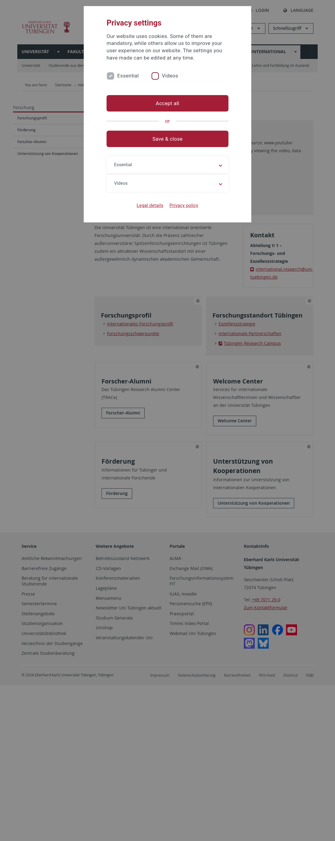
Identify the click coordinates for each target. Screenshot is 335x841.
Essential (128, 76)
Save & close (168, 139)
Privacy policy (183, 205)
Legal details (150, 205)
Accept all (167, 103)
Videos (170, 76)
